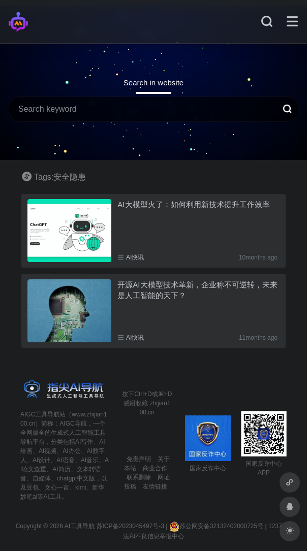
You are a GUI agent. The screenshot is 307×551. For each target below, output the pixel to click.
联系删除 (139, 477)
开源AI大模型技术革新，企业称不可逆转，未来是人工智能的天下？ (197, 290)
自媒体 (42, 478)
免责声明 (139, 459)
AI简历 (61, 469)
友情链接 (155, 486)
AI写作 (84, 441)
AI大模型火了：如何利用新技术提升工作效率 (193, 204)
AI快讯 (135, 257)
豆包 (32, 487)
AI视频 (47, 451)
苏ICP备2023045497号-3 (130, 526)
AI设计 (41, 460)
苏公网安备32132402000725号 (216, 526)
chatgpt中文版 (76, 478)
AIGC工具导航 (39, 414)
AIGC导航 (72, 423)
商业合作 (155, 468)
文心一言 (57, 487)
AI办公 (71, 451)
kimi (80, 487)
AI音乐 (90, 460)
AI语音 (65, 460)
